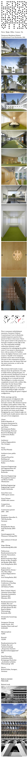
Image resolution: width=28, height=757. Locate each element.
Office (12, 32)
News (3, 32)
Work (7, 32)
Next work (4, 681)
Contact (17, 32)
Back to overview (6, 679)
